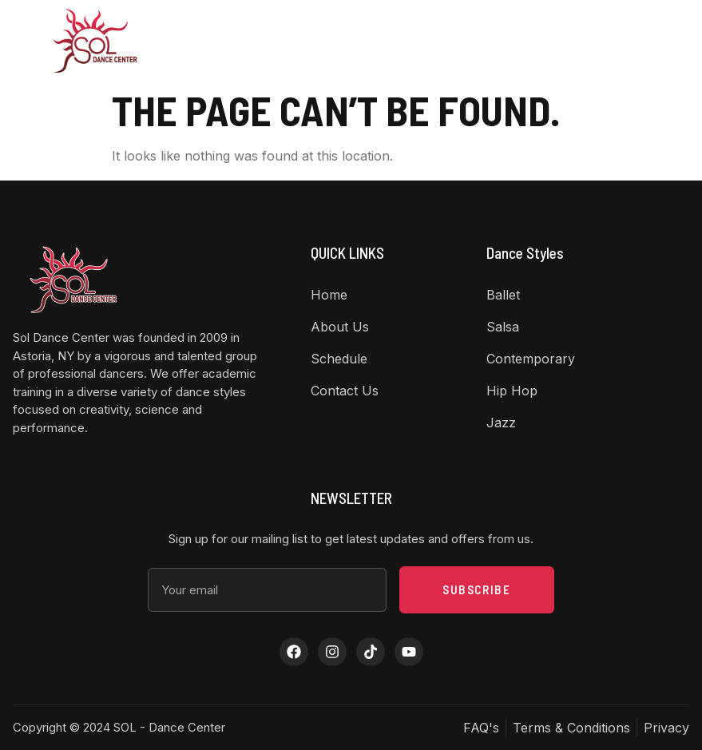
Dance (299, 41)
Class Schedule (376, 40)
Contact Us (455, 40)
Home (167, 40)
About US (229, 41)
